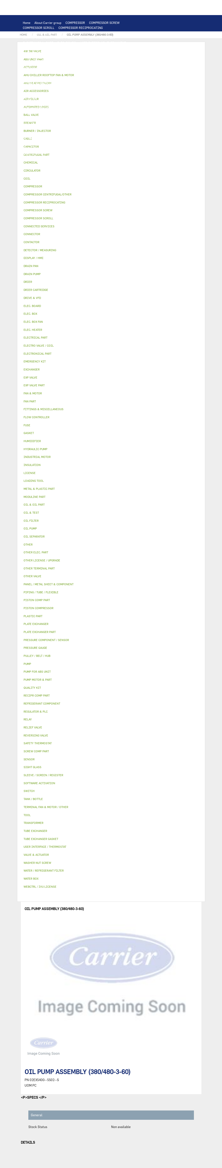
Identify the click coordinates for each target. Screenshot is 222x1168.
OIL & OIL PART (67, 93)
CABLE (56, 73)
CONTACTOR (135, 68)
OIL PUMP (30, 98)
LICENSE (29, 133)
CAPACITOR (31, 78)
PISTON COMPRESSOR (93, 32)
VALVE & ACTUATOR (84, 118)
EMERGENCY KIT (34, 153)
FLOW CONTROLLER (37, 103)
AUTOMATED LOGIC (36, 53)
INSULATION (57, 118)
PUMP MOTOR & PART (113, 88)
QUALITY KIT (32, 158)
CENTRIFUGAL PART (37, 37)
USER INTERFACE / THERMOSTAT (103, 42)
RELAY (27, 73)
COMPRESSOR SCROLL (38, 27)
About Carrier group (47, 22)
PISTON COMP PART (101, 37)
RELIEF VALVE (65, 103)
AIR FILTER (31, 128)
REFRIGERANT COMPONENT (60, 98)
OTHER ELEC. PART (107, 83)
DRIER (83, 103)
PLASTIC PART (33, 113)
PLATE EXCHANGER (100, 53)
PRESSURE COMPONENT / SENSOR (107, 98)
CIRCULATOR (84, 88)
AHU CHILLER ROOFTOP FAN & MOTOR (50, 63)
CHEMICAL (128, 138)
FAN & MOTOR (113, 58)
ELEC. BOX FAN (54, 78)
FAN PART (63, 68)
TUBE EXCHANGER (130, 53)
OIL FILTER (110, 93)
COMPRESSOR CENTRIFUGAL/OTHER (48, 32)
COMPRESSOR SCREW (104, 22)
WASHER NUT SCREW (75, 148)
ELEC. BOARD (66, 42)
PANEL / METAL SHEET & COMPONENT (73, 113)
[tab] (111, 163)
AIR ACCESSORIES (116, 123)
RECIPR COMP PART (69, 37)
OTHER (70, 138)
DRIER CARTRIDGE (105, 103)
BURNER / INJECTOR (76, 153)
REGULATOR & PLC (61, 47)
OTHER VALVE (89, 123)
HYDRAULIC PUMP (36, 88)
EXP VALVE (60, 108)
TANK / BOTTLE (33, 118)
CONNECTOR (116, 78)
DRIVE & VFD (113, 68)
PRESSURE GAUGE (58, 158)
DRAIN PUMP (62, 88)
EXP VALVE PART (82, 108)
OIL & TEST (90, 93)
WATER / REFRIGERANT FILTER (116, 148)
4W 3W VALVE (111, 118)
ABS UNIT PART (106, 153)
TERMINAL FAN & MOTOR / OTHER (104, 63)
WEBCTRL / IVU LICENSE (57, 133)
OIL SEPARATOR (134, 93)
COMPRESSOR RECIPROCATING (80, 27)
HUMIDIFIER (52, 128)
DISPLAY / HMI (33, 47)
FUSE (130, 73)
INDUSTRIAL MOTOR (37, 68)
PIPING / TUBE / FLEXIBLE (97, 138)
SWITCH (42, 73)
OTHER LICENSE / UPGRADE (42, 138)
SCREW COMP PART (127, 32)
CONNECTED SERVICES (39, 83)
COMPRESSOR (75, 22)
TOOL (54, 153)
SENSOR (74, 78)
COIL (79, 53)
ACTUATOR (132, 118)
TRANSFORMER (94, 73)
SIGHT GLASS (80, 143)
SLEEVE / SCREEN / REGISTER (86, 128)
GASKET (61, 143)
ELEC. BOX (72, 73)
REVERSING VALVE (36, 108)
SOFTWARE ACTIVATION (96, 133)
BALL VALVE (31, 123)
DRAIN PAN (112, 113)
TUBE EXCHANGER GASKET (80, 58)
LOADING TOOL (89, 47)
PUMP (128, 83)
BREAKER (116, 73)
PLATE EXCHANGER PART (40, 58)
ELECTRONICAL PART (38, 42)
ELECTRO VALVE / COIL (60, 123)
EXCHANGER (63, 53)
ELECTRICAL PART (87, 68)
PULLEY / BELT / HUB (37, 143)
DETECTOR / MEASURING (121, 47)
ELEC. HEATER (94, 78)
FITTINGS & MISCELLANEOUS (115, 143)
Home (26, 22)
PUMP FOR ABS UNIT (37, 93)
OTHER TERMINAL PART (39, 148)
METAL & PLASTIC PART (115, 108)
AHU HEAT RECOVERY (126, 128)
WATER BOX (132, 113)
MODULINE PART (132, 153)
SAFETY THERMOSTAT (74, 83)
